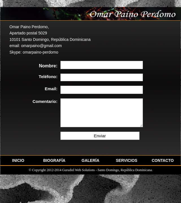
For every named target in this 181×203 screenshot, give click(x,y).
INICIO (18, 160)
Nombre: (48, 65)
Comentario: (44, 101)
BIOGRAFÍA (54, 160)
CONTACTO (163, 160)
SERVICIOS (126, 160)
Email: (51, 89)
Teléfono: (48, 76)
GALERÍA (90, 160)
